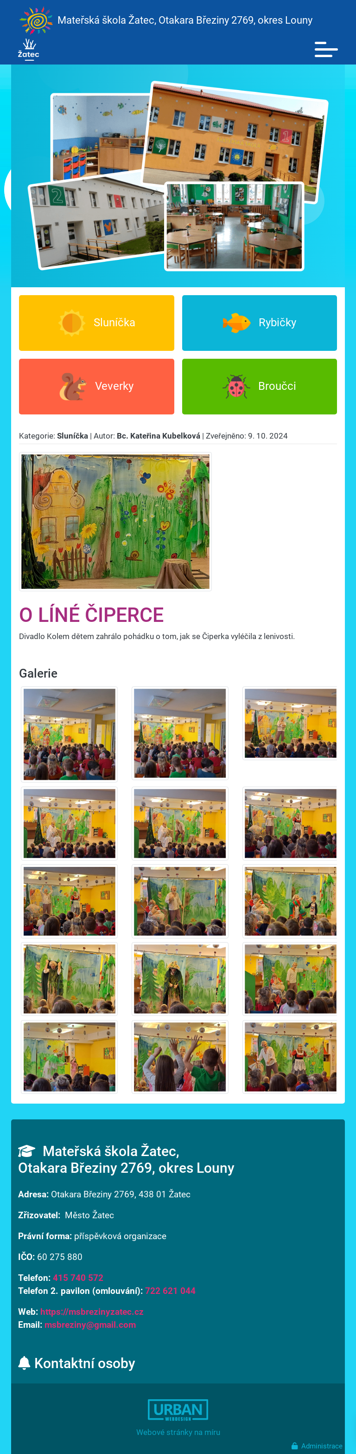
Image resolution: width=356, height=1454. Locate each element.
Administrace (317, 1446)
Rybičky (259, 323)
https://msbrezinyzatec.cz (92, 1312)
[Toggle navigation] (326, 49)
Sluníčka (96, 323)
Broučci (259, 387)
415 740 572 (78, 1278)
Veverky (96, 387)
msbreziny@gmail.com (90, 1325)
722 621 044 (170, 1291)
